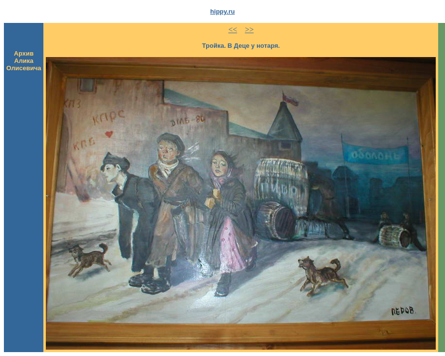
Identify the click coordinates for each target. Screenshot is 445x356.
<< (232, 29)
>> (249, 29)
